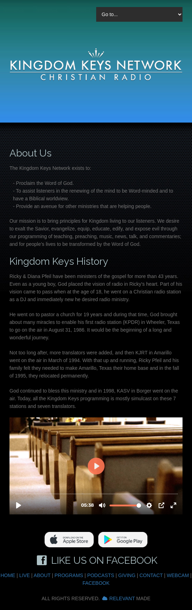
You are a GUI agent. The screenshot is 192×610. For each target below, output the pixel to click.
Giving (126, 575)
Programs (68, 575)
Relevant (122, 598)
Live (24, 575)
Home (7, 575)
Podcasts (100, 575)
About (42, 575)
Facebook (96, 583)
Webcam (178, 575)
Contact (151, 575)
